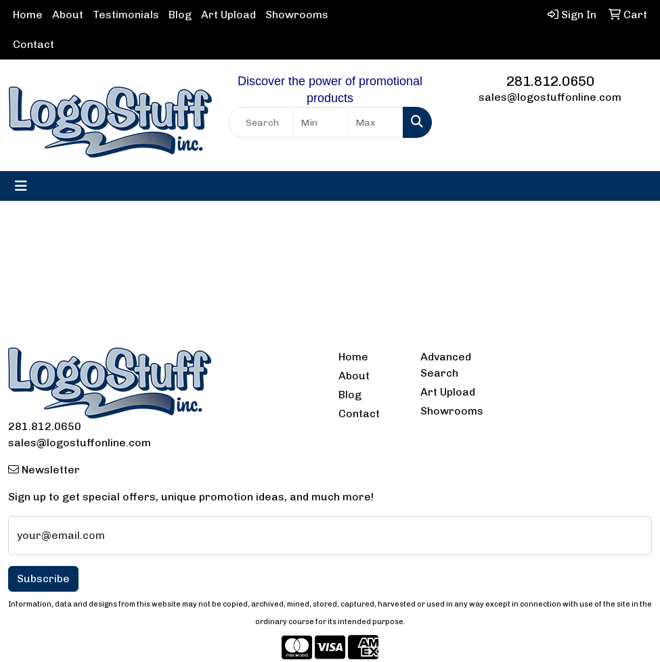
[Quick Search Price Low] (321, 122)
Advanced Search (445, 364)
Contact (33, 44)
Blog (180, 14)
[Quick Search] (261, 122)
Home (28, 14)
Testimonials (126, 14)
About (67, 14)
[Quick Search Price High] (375, 122)
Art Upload (228, 14)
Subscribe (43, 578)
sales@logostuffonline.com (550, 97)
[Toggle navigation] (21, 185)
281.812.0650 (550, 81)
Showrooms (296, 14)
